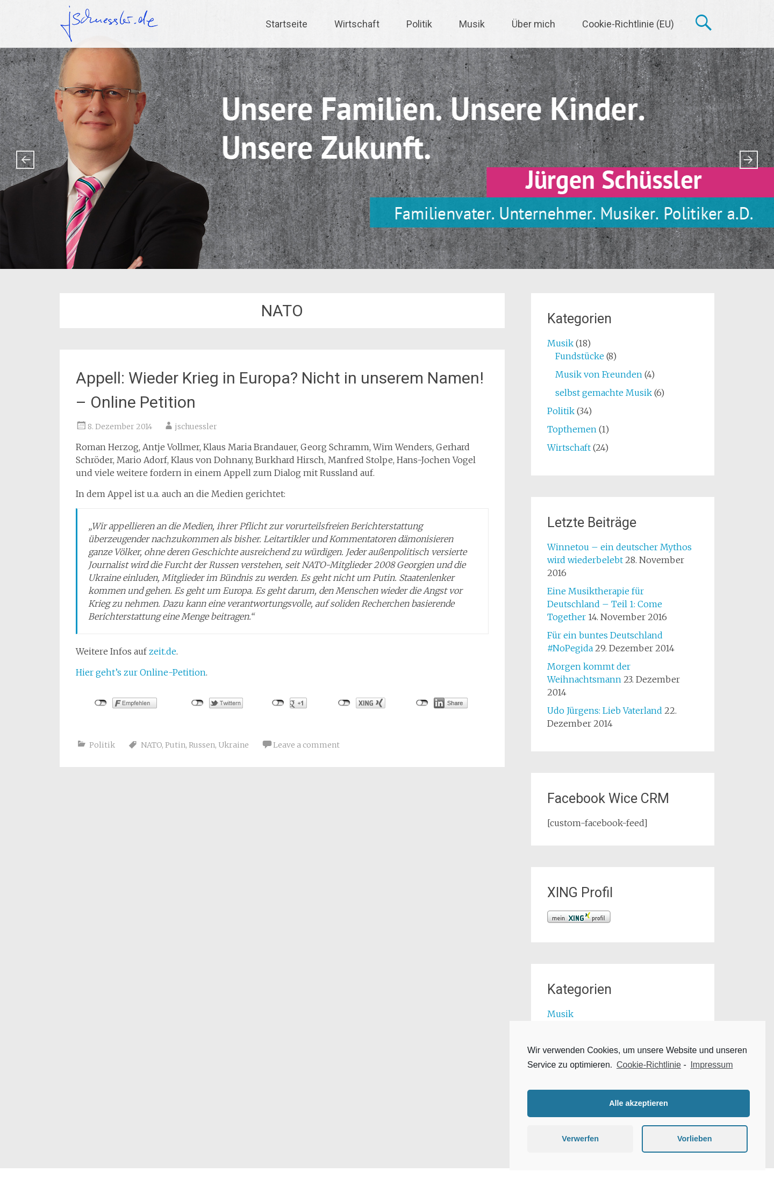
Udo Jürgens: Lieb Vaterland (604, 710)
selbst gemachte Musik (603, 392)
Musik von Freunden (598, 374)
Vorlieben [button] (694, 1138)
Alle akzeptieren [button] (638, 1103)
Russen (202, 745)
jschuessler (196, 426)
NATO (151, 745)
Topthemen (572, 429)
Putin (175, 745)
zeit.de (162, 651)
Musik (472, 24)
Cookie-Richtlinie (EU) (628, 24)
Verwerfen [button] (580, 1138)
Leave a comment (306, 745)
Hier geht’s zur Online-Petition (141, 672)
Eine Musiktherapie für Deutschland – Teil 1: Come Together (604, 604)
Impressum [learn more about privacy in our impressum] (711, 1064)
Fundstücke (579, 356)
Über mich (533, 24)
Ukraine (233, 745)
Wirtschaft (356, 24)
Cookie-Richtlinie (649, 1064)
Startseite (286, 24)
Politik (419, 24)
